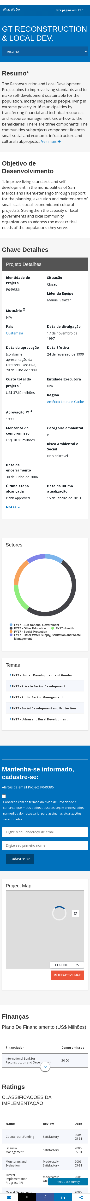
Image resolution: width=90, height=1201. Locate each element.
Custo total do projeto (18, 382)
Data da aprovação (22, 347)
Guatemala (14, 333)
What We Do (11, 9)
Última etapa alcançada (17, 489)
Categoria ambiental (65, 428)
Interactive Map (67, 975)
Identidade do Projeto (18, 280)
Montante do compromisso (18, 431)
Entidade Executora (64, 379)
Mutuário (15, 310)
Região (53, 395)
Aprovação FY (19, 411)
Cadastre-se (20, 858)
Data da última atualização (60, 489)
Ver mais (51, 141)
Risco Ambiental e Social (62, 446)
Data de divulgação (64, 326)
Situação (54, 277)
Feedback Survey (68, 1182)
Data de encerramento (18, 467)
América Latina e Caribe (65, 401)
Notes (11, 507)
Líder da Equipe (60, 293)
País (9, 326)
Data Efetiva (58, 347)
